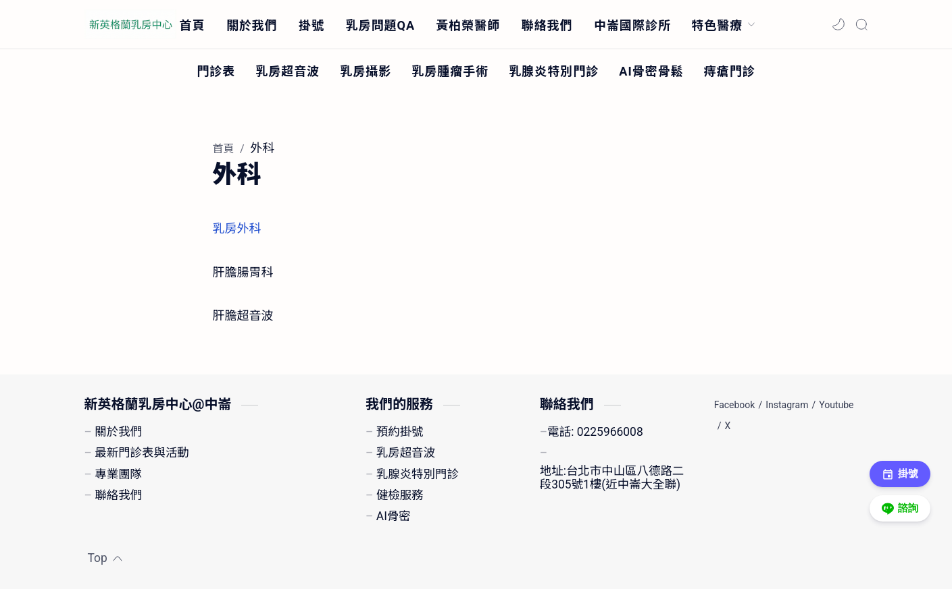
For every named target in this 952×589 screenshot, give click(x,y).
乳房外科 (237, 228)
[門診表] (216, 70)
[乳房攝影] (365, 70)
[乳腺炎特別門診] (554, 70)
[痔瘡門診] (729, 70)
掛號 (900, 474)
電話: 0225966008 (595, 432)
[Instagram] (787, 405)
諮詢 (900, 508)
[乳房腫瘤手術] (449, 70)
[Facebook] (734, 405)
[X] (727, 425)
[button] (838, 24)
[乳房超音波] (287, 70)
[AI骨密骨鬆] (651, 70)
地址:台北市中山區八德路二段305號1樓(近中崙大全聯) (612, 477)
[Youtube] (836, 405)
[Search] (861, 24)
